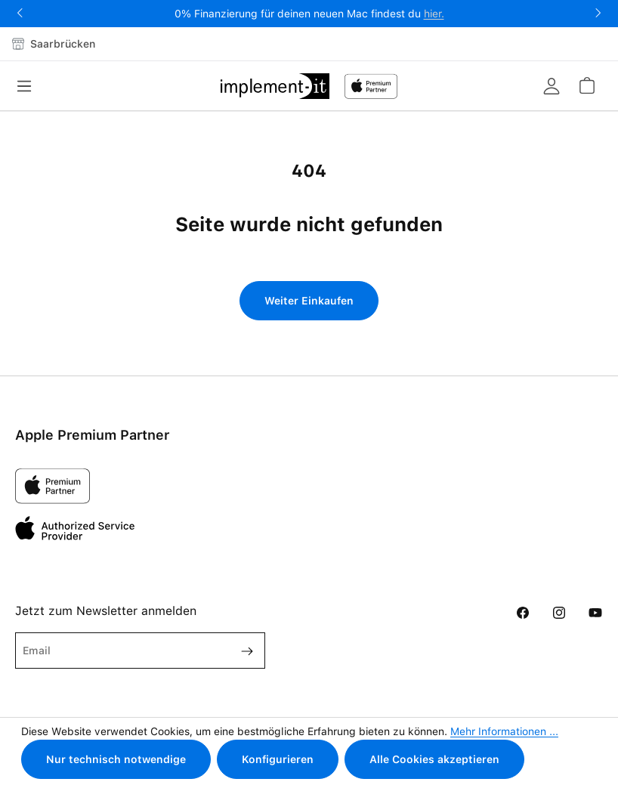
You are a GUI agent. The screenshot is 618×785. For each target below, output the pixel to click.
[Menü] (28, 86)
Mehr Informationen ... (504, 731)
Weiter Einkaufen (309, 301)
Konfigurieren (278, 759)
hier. (434, 14)
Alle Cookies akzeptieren (434, 759)
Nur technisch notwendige (116, 759)
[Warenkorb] (586, 85)
